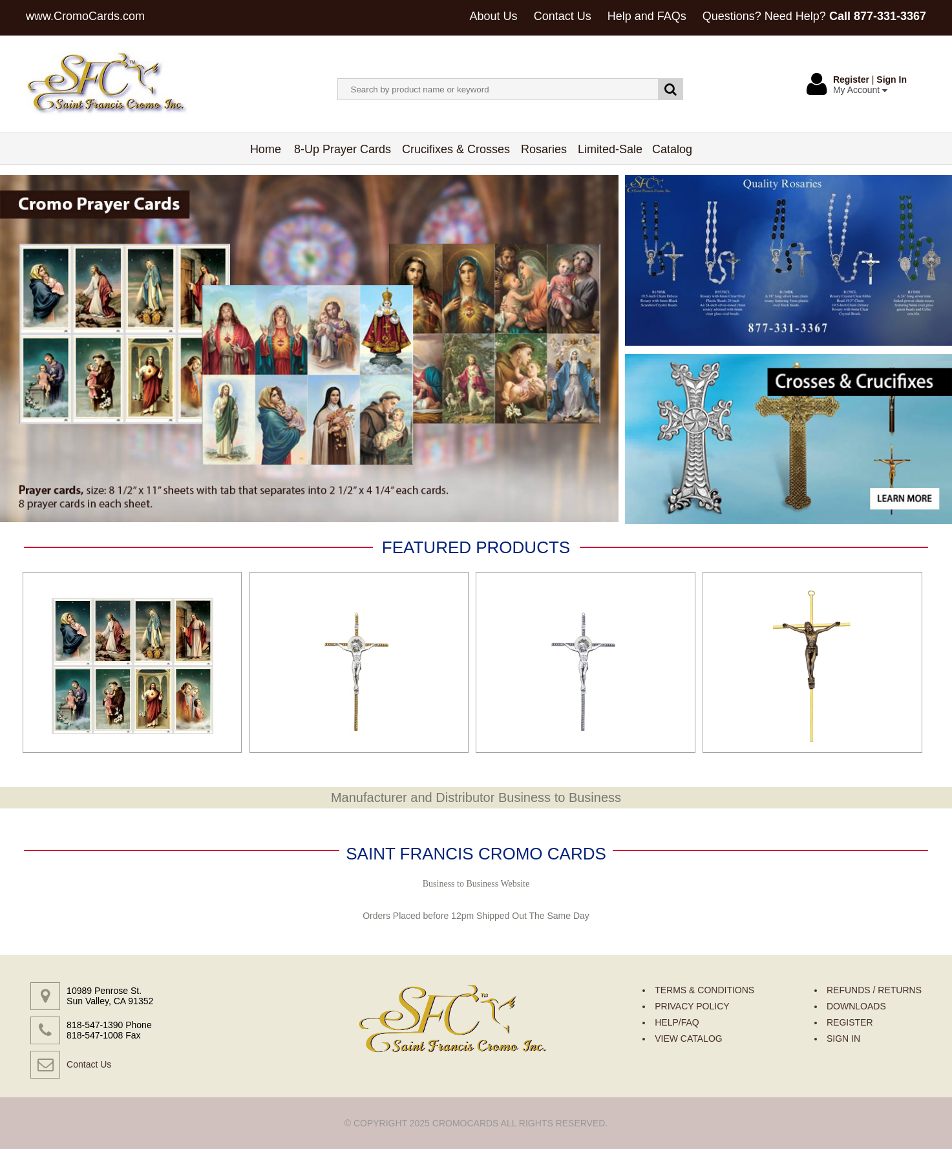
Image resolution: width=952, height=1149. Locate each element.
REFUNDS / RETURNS (874, 990)
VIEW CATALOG (689, 1038)
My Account (860, 90)
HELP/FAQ (677, 1022)
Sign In (891, 79)
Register (851, 79)
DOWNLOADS (856, 1006)
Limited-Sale (610, 149)
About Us (494, 16)
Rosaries (544, 149)
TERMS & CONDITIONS (704, 990)
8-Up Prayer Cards (343, 149)
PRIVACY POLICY (692, 1006)
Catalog (672, 149)
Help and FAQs (647, 16)
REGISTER (850, 1022)
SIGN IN (843, 1038)
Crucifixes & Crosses (456, 149)
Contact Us (562, 16)
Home (265, 149)
